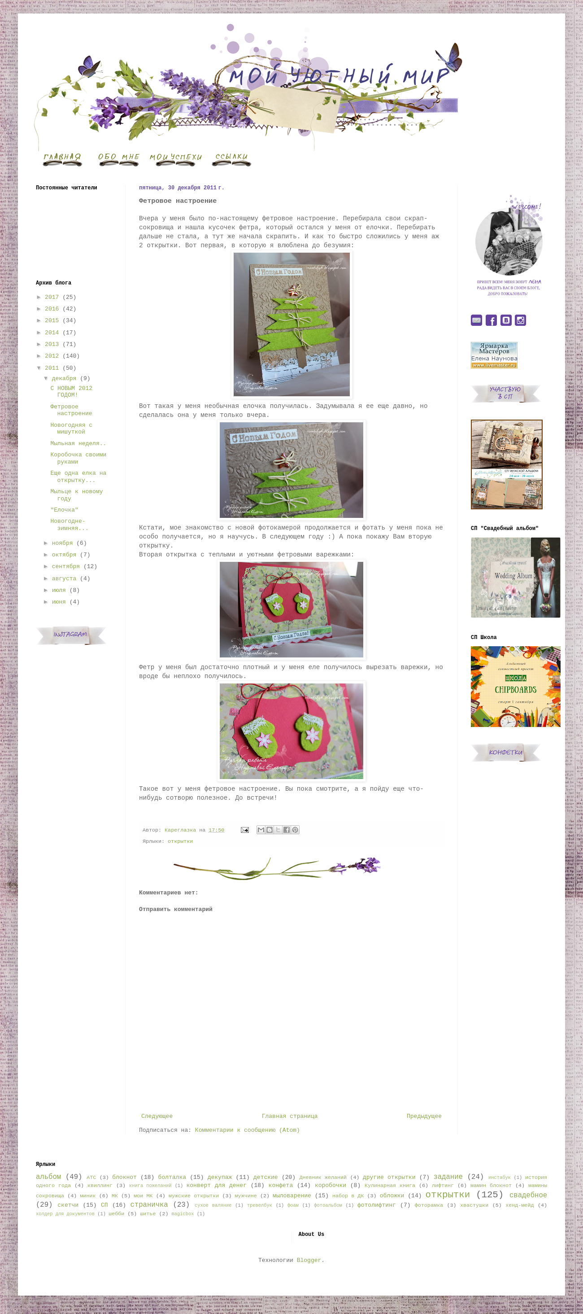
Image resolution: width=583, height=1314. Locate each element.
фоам (293, 1205)
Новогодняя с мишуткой (71, 429)
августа (64, 578)
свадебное (528, 1195)
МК (115, 1196)
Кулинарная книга (390, 1186)
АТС (91, 1177)
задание (448, 1177)
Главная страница (290, 1116)
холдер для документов (65, 1214)
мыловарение (292, 1195)
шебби (116, 1214)
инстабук (499, 1177)
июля (59, 590)
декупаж (220, 1177)
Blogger (309, 1260)
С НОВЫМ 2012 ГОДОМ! (71, 392)
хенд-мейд (519, 1205)
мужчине (246, 1196)
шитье (148, 1214)
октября (64, 555)
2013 (52, 344)
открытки (180, 841)
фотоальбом (328, 1205)
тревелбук (259, 1205)
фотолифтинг (376, 1205)
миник (88, 1196)
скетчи (67, 1205)
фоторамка (429, 1205)
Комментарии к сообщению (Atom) (247, 1130)
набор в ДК (348, 1196)
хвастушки (474, 1205)
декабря (64, 378)
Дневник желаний (323, 1177)
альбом (48, 1177)
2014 (52, 332)
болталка (172, 1177)
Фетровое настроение (71, 410)
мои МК (143, 1196)
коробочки (330, 1185)
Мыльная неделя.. (78, 443)
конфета (281, 1185)
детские (265, 1177)
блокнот (124, 1177)
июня (59, 602)
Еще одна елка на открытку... (78, 477)
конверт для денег (217, 1185)
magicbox (182, 1214)
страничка (149, 1205)
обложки (392, 1195)
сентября (66, 566)
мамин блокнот (491, 1186)
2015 (52, 320)
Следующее (157, 1116)
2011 (52, 368)
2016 (52, 309)
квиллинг (100, 1186)
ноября (62, 543)
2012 (52, 356)
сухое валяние (213, 1205)
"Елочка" (64, 510)
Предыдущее (424, 1116)
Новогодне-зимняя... (69, 525)
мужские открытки (194, 1196)
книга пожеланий (150, 1185)
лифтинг (443, 1186)
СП (104, 1205)
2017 (52, 297)
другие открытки (389, 1177)
